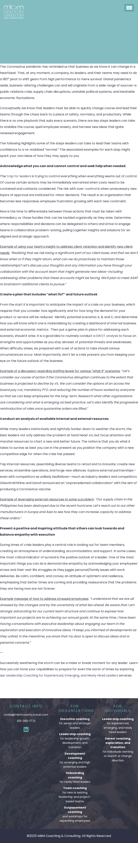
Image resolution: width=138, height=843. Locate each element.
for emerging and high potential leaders (75, 760)
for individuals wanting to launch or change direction (117, 749)
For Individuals (118, 708)
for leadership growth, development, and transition (75, 740)
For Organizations (76, 708)
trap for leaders (19, 176)
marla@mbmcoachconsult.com (26, 715)
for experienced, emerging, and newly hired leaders (117, 725)
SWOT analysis (107, 336)
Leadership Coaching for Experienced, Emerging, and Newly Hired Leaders (62, 675)
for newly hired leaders (75, 777)
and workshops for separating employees (75, 814)
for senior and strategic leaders (75, 723)
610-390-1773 (26, 721)
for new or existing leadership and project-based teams (75, 794)
